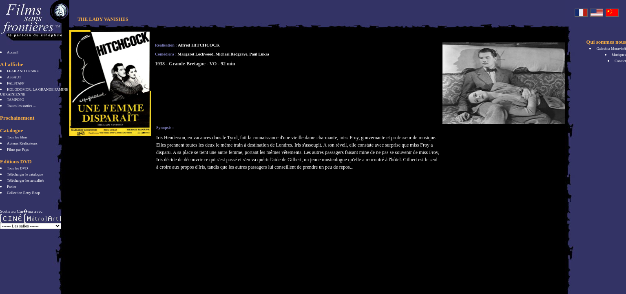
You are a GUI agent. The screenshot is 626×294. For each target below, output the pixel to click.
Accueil (12, 52)
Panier (11, 187)
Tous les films (17, 137)
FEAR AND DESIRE (23, 71)
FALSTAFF (15, 83)
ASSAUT (14, 77)
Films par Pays (18, 149)
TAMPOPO (15, 100)
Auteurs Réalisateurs (22, 143)
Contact (620, 61)
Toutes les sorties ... (21, 106)
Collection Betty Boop (23, 193)
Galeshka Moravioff (611, 49)
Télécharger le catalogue (25, 174)
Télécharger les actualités (25, 180)
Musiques (619, 55)
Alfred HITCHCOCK (199, 44)
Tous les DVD (17, 168)
